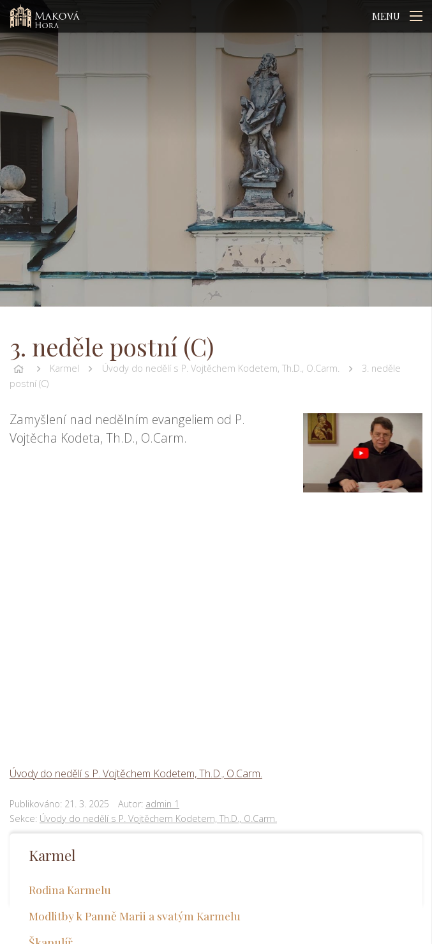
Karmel (64, 368)
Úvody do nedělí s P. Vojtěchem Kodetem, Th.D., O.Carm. (220, 368)
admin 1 (162, 804)
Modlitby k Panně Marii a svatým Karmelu (135, 915)
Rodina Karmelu (70, 889)
